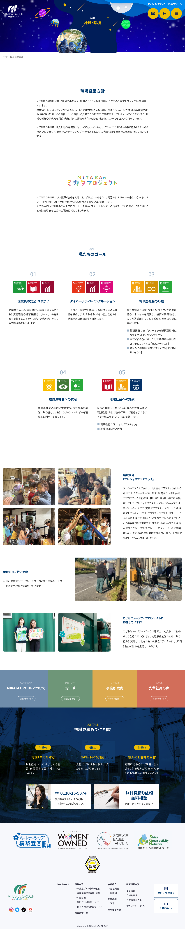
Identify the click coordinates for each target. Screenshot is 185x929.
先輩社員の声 (135, 900)
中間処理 (81, 897)
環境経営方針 (114, 909)
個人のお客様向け (89, 907)
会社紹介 (112, 884)
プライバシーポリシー (136, 906)
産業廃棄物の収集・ (88, 893)
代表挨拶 (112, 899)
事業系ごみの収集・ (88, 888)
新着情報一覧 (132, 884)
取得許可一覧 (81, 913)
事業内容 (79, 884)
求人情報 (130, 891)
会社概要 (114, 888)
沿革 (112, 903)
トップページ (63, 884)
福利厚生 (133, 895)
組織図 (113, 893)
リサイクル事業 (88, 902)
